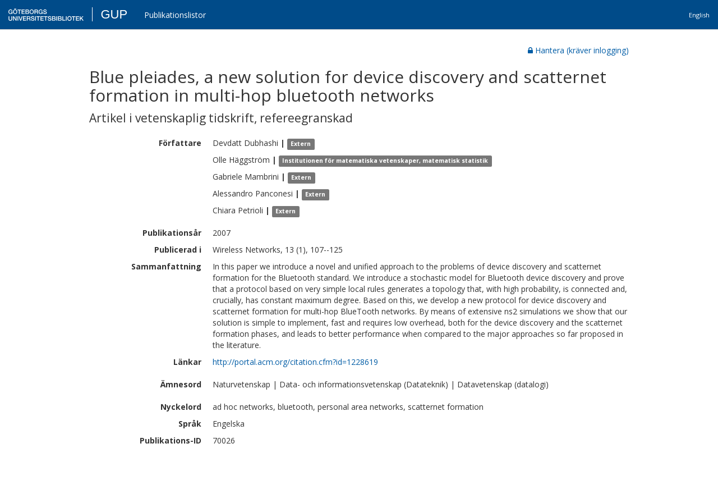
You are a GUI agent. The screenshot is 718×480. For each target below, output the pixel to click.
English (699, 15)
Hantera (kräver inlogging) (578, 50)
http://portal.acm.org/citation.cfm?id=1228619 (295, 361)
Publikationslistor (175, 15)
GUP (113, 14)
